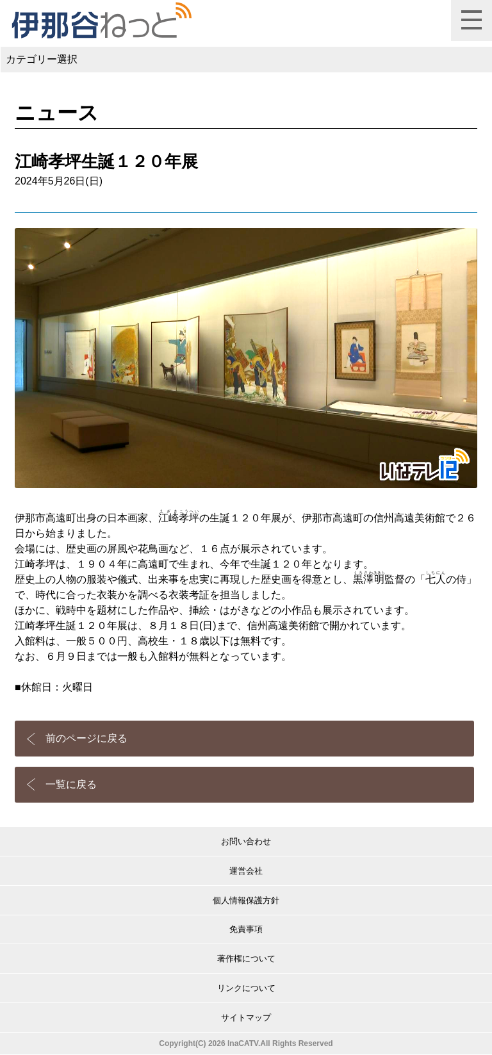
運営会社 (246, 871)
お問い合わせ (246, 841)
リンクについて (246, 988)
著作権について (246, 958)
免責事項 (246, 929)
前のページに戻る (86, 738)
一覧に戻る (71, 784)
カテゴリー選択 (42, 59)
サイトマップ (246, 1017)
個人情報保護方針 (246, 900)
